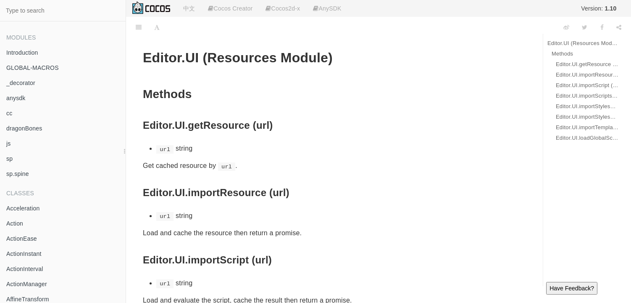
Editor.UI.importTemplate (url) (587, 127)
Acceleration (22, 208)
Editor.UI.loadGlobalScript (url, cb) (587, 138)
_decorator (20, 83)
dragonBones (24, 128)
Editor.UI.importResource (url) (587, 75)
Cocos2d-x (283, 8)
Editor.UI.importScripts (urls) (587, 96)
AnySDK (327, 8)
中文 (189, 8)
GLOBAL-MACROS (32, 67)
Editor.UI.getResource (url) (587, 64)
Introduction (22, 52)
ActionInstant (24, 253)
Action (14, 223)
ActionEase (21, 238)
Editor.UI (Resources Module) (582, 43)
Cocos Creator (230, 8)
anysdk (16, 98)
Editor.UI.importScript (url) (587, 85)
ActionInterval (24, 269)
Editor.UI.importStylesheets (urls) (587, 117)
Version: (598, 8)
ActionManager (26, 284)
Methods (562, 53)
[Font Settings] (157, 27)
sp (9, 158)
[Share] (619, 27)
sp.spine (17, 173)
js (8, 143)
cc (9, 113)
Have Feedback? (571, 288)
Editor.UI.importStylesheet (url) (587, 106)
